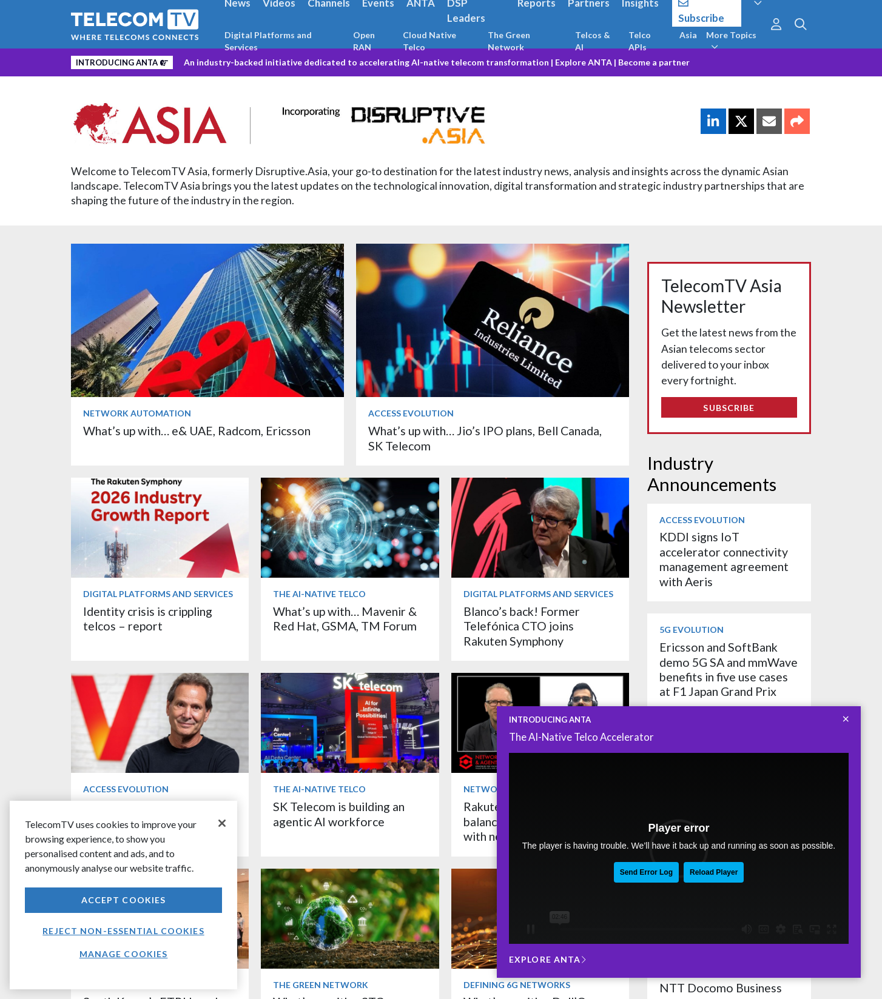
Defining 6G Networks (516, 985)
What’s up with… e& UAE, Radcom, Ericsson (197, 431)
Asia (688, 35)
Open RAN (364, 41)
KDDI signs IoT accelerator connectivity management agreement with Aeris (724, 559)
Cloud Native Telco (429, 41)
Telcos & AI (592, 41)
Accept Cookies (123, 900)
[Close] (222, 823)
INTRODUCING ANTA (550, 719)
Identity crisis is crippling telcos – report (147, 618)
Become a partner (654, 62)
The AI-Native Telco (319, 594)
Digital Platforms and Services (268, 41)
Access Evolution (411, 413)
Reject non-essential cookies (123, 931)
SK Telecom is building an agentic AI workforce (339, 814)
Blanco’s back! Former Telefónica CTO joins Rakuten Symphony (521, 626)
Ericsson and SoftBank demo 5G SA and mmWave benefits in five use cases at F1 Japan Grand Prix (728, 669)
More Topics (731, 41)
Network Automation (137, 413)
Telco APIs (639, 41)
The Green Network (509, 41)
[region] (123, 895)
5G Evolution (691, 629)
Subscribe (729, 408)
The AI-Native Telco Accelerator (581, 736)
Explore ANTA (583, 62)
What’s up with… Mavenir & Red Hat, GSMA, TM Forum (345, 618)
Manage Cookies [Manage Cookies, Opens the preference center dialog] (123, 954)
